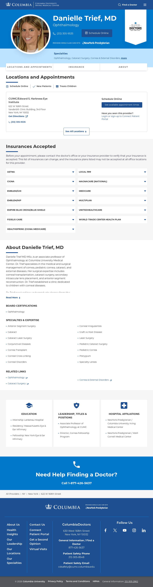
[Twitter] (115, 530)
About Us (13, 524)
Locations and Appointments (29, 67)
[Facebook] (105, 530)
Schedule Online (97, 33)
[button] (76, 131)
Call (77, 483)
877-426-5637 (76, 547)
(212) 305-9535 (65, 33)
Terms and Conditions (78, 581)
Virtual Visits (38, 549)
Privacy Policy (55, 581)
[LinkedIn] (144, 530)
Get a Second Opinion (39, 541)
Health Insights (12, 532)
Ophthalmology (16, 377)
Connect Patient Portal (39, 532)
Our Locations (13, 551)
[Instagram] (134, 530)
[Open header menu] (145, 4)
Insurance (76, 67)
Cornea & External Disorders (94, 380)
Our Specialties (14, 561)
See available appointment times (122, 104)
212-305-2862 (131, 581)
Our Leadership (14, 541)
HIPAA (96, 581)
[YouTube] (125, 530)
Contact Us (37, 524)
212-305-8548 (76, 557)
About (123, 67)
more (124, 57)
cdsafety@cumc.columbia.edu (76, 566)
